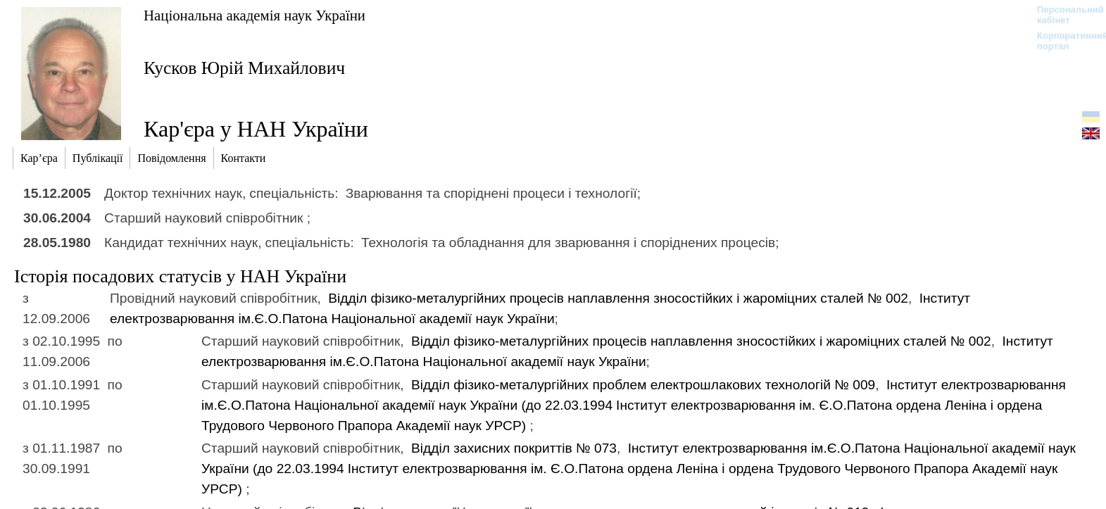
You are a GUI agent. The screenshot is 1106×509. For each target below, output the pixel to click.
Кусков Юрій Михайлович (244, 68)
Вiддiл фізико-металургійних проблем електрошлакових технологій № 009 (643, 384)
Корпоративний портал (1063, 40)
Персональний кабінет (1063, 14)
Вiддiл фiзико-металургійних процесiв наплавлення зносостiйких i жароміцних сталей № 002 (618, 298)
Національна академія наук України (254, 15)
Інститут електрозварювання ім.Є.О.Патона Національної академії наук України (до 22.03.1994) (633, 405)
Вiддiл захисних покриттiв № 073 (514, 448)
